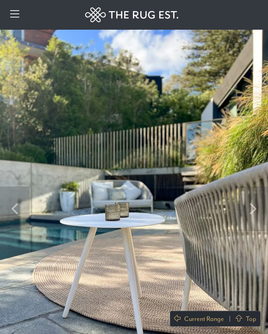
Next (253, 208)
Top (246, 319)
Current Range (199, 319)
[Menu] (15, 15)
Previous (15, 208)
